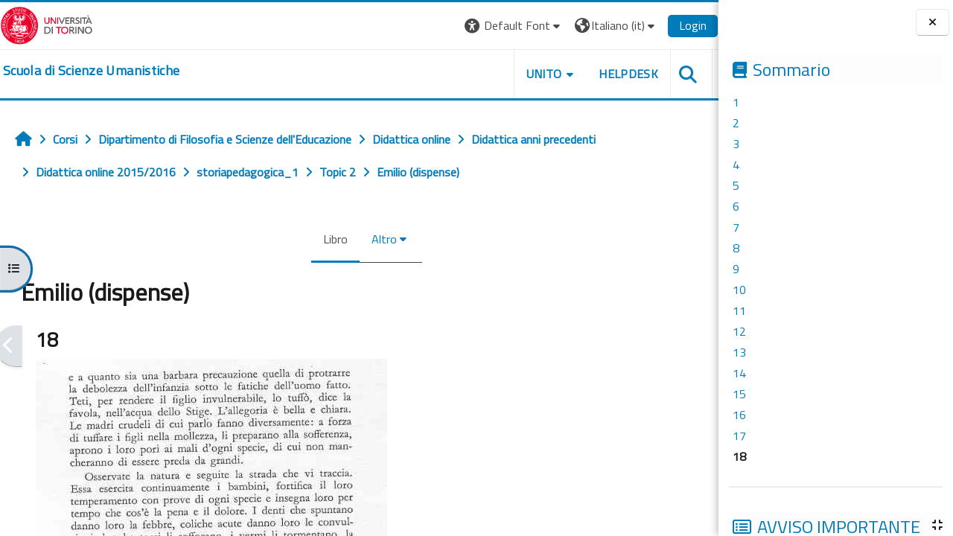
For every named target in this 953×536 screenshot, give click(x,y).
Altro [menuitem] (384, 239)
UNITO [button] (544, 74)
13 (739, 352)
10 (739, 290)
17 (739, 435)
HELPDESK (628, 74)
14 (739, 373)
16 (739, 415)
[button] (514, 25)
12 (739, 331)
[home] (91, 71)
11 (739, 310)
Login (693, 25)
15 (739, 394)
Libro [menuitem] (335, 239)
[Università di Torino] (46, 24)
